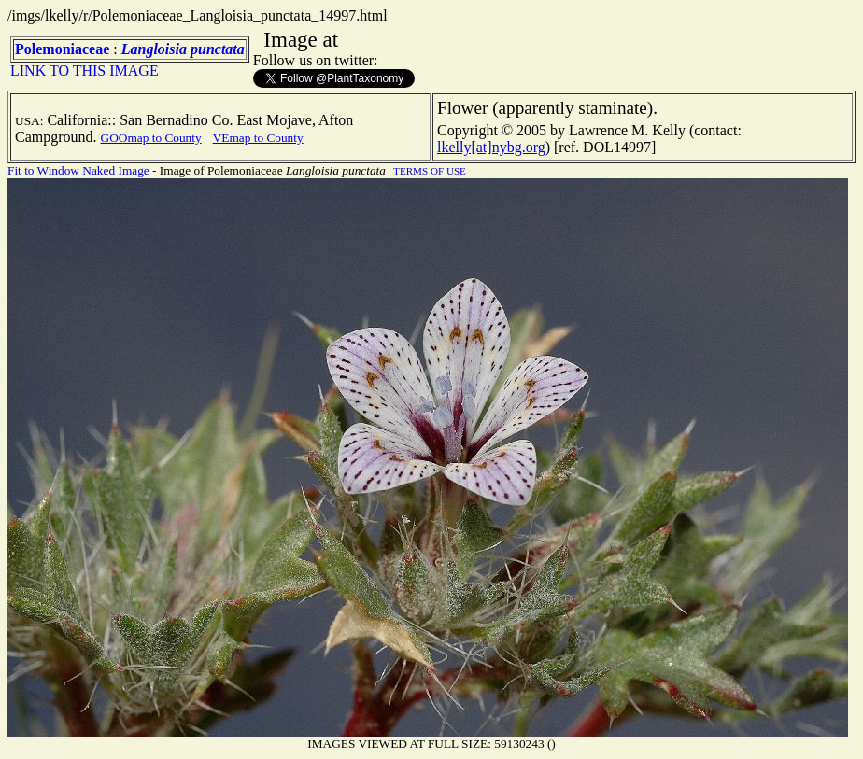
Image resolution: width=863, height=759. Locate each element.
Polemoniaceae (62, 49)
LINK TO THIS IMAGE (84, 70)
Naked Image (115, 170)
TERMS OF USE (429, 170)
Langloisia (154, 49)
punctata (218, 49)
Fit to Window (43, 170)
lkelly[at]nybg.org (491, 147)
